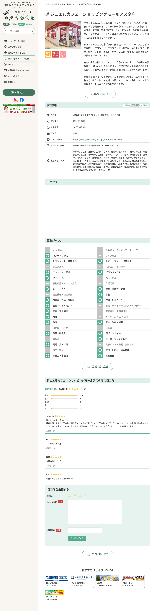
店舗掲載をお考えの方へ (16, 70)
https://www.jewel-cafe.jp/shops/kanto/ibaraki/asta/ (97, 139)
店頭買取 (144, 105)
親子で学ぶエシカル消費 (16, 58)
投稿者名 (54, 530)
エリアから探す (12, 46)
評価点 (50, 496)
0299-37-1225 (102, 94)
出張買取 (126, 105)
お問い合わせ (19, 92)
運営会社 (10, 82)
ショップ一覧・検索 (14, 41)
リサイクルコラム (13, 64)
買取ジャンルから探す (15, 52)
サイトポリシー (113, 598)
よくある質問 (11, 76)
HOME (47, 4)
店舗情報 (56, 4)
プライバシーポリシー (94, 598)
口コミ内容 (55, 502)
